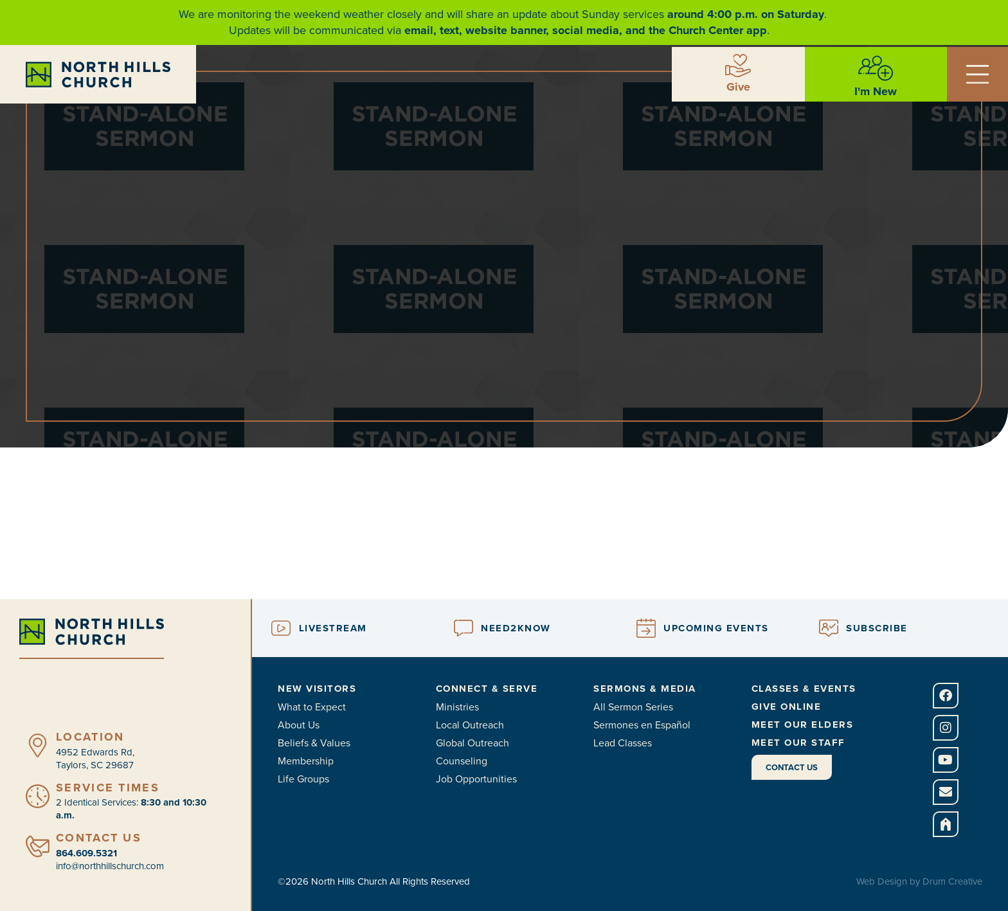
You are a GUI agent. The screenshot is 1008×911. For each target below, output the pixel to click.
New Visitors (317, 688)
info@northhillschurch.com (110, 866)
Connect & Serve (487, 688)
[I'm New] (875, 68)
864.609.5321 (86, 853)
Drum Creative (952, 881)
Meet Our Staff (798, 742)
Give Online (787, 706)
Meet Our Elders (803, 724)
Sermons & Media (644, 688)
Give (738, 86)
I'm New (875, 91)
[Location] (38, 745)
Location (90, 736)
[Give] (738, 65)
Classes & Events (804, 688)
